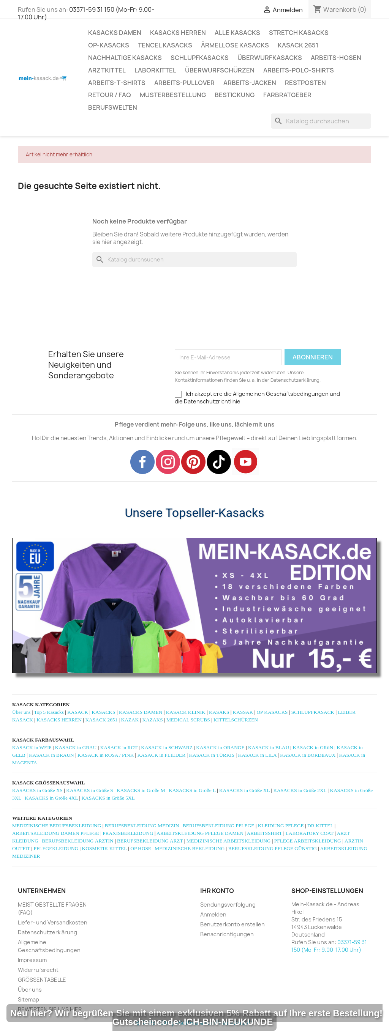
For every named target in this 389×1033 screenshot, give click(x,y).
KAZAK (130, 720)
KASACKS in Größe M (141, 790)
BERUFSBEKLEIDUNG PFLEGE (218, 825)
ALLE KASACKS (237, 32)
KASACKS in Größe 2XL (299, 790)
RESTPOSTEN (305, 83)
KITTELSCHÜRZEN (235, 720)
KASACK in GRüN (313, 747)
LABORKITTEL (155, 70)
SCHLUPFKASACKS (200, 58)
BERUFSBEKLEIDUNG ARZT (150, 841)
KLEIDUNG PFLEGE (281, 825)
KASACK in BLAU (268, 747)
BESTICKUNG (235, 95)
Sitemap (28, 999)
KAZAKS (152, 720)
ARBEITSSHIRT (264, 833)
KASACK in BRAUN (51, 755)
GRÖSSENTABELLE (42, 979)
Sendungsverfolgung (228, 904)
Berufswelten (112, 107)
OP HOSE (140, 848)
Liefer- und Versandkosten (52, 922)
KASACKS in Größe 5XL (107, 798)
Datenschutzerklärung (47, 932)
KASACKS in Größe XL (244, 790)
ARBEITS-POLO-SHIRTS (298, 70)
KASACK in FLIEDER (161, 755)
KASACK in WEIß (31, 747)
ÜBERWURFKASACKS (269, 58)
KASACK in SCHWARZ (167, 747)
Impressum (32, 960)
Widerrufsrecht (38, 969)
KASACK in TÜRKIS (211, 755)
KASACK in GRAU (76, 747)
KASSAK (243, 712)
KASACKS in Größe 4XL (51, 798)
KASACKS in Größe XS (37, 790)
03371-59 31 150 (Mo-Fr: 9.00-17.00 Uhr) (86, 13)
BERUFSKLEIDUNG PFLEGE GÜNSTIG (272, 848)
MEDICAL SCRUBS (188, 720)
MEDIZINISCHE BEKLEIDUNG (190, 848)
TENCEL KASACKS (165, 45)
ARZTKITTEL (107, 70)
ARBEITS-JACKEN (249, 83)
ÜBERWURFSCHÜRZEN (220, 70)
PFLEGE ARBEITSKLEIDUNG (307, 841)
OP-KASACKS (108, 45)
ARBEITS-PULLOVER (184, 83)
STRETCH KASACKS (299, 32)
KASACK (77, 712)
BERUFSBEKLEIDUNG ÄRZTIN (77, 841)
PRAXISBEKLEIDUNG (128, 833)
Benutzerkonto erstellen (232, 924)
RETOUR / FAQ (109, 95)
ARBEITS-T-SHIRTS (116, 83)
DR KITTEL (320, 825)
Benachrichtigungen (227, 934)
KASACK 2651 (298, 45)
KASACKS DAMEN (114, 32)
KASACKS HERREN (178, 32)
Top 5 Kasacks (49, 712)
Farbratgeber (287, 95)
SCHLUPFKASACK (312, 712)
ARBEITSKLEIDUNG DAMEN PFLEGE (55, 833)
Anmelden (213, 914)
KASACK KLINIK (186, 712)
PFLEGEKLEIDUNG (56, 848)
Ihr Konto (217, 891)
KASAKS (219, 712)
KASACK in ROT (119, 747)
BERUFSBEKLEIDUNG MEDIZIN (142, 825)
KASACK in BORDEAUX (307, 755)
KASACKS (103, 712)
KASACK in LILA (257, 755)
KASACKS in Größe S (89, 790)
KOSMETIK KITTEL (104, 848)
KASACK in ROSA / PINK (105, 755)
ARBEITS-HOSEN (336, 58)
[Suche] (321, 121)
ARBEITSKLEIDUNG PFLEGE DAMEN (200, 833)
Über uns (21, 712)
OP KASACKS (272, 712)
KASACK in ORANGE (220, 747)
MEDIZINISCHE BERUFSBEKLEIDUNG (56, 825)
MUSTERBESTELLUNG (173, 95)
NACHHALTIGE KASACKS (125, 58)
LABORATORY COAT (310, 833)
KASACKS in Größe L (192, 790)
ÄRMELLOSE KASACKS (235, 45)
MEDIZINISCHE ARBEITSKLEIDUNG (229, 841)
